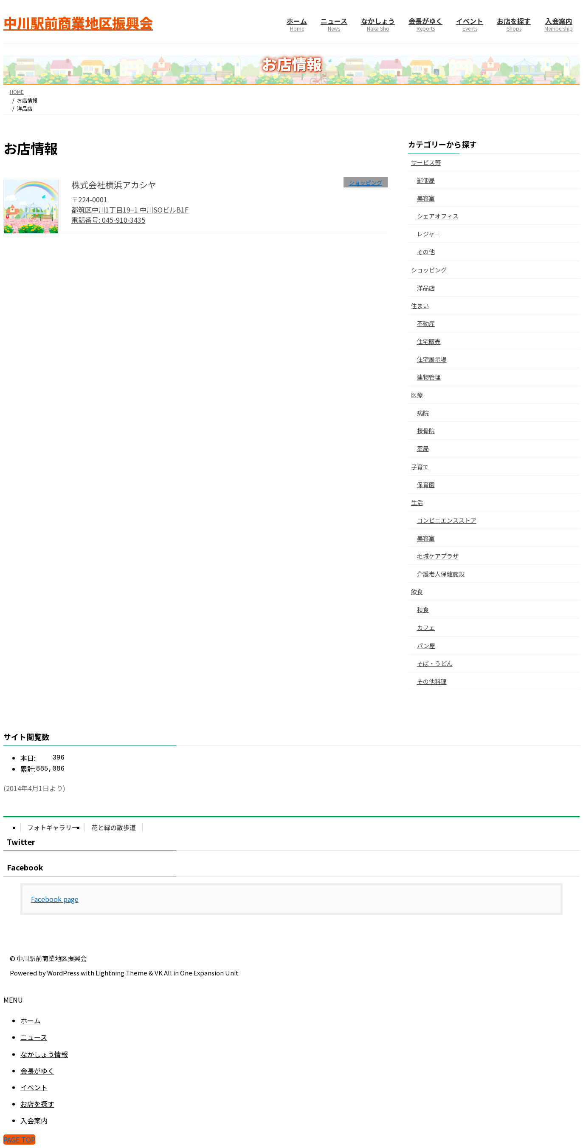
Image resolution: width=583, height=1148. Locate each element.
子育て (420, 466)
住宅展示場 (432, 359)
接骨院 (426, 430)
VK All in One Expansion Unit (197, 972)
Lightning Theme (121, 972)
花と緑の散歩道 (113, 827)
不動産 (426, 323)
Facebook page (55, 899)
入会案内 (34, 1120)
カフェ (426, 627)
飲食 (417, 591)
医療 (417, 395)
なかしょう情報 (44, 1054)
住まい (420, 305)
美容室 (426, 198)
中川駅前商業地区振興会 (52, 958)
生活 (417, 502)
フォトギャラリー (52, 827)
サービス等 (426, 162)
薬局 (423, 448)
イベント (34, 1087)
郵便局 (426, 180)
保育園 (426, 484)
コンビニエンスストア (446, 520)
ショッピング (429, 270)
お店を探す (37, 1104)
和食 (423, 609)
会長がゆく (37, 1071)
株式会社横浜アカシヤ (113, 185)
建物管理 (429, 377)
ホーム (30, 1020)
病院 (423, 412)
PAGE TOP (19, 1139)
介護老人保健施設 (441, 574)
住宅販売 (429, 341)
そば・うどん (435, 663)
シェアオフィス (438, 216)
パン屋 (426, 645)
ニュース (33, 1037)
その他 (426, 251)
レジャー (428, 234)
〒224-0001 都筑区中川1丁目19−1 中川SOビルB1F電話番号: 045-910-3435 (130, 209)
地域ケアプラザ (438, 556)
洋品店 (426, 287)
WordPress (63, 972)
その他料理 (432, 681)
